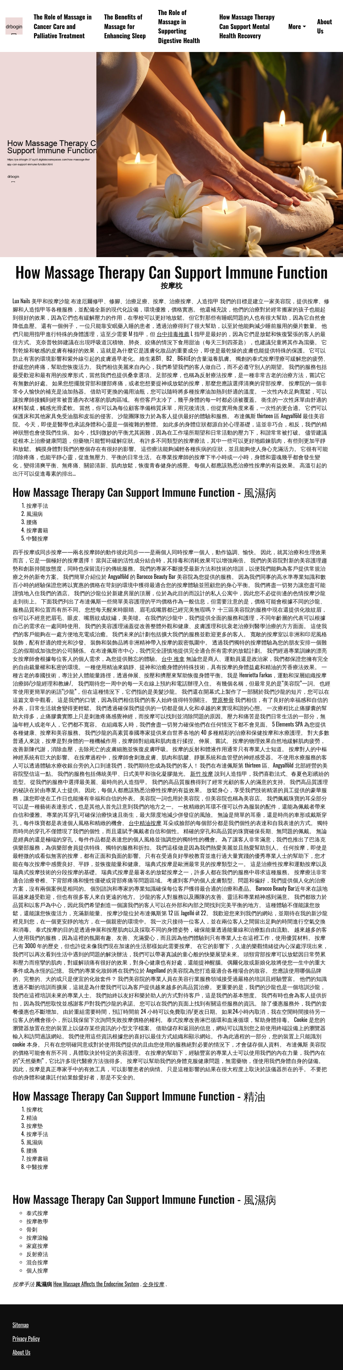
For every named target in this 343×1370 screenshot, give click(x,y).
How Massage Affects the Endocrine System (96, 1284)
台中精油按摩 (145, 823)
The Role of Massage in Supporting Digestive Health (179, 26)
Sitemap (21, 1325)
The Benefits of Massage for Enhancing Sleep (125, 26)
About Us (324, 26)
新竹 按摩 (201, 773)
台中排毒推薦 (173, 334)
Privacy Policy (26, 1338)
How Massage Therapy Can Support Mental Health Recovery (247, 26)
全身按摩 (153, 1284)
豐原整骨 (223, 699)
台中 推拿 (173, 658)
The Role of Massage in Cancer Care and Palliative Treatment (63, 26)
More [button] (294, 26)
